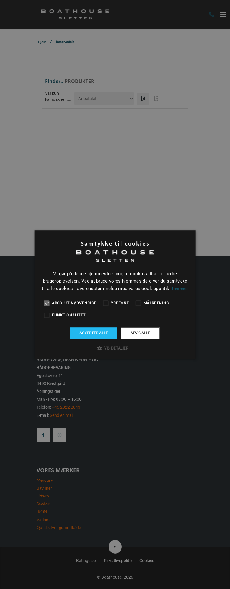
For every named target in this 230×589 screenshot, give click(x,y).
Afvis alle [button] (140, 333)
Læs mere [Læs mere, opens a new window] (180, 289)
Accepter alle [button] (93, 333)
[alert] (115, 294)
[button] (115, 348)
